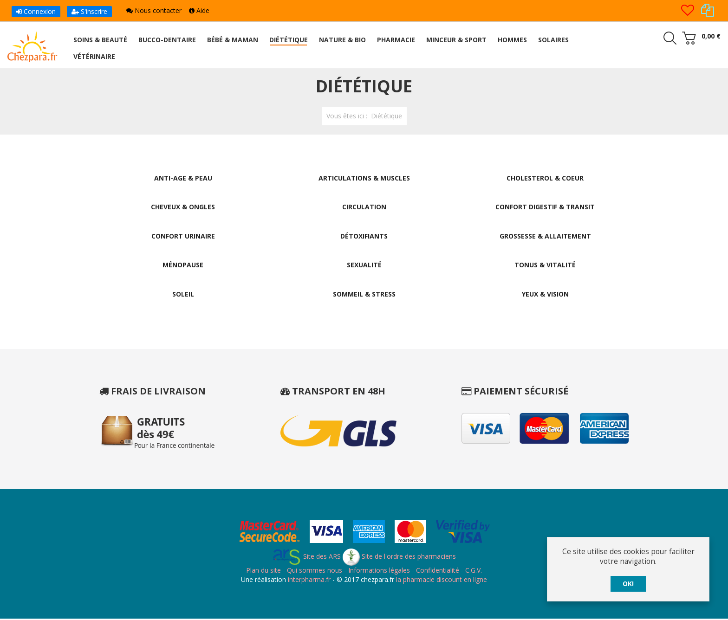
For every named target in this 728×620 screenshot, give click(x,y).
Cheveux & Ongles (183, 207)
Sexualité (364, 265)
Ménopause (182, 265)
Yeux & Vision (545, 295)
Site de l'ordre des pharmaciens (399, 557)
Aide (199, 10)
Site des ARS (306, 557)
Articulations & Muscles (364, 178)
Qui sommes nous (314, 571)
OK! (628, 583)
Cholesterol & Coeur (545, 178)
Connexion (36, 11)
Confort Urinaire (183, 236)
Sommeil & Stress (364, 295)
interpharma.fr (308, 580)
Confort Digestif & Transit (545, 207)
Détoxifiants (364, 236)
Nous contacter (154, 10)
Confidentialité (437, 571)
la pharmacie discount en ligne (441, 580)
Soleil (183, 295)
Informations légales (379, 571)
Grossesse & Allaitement (545, 236)
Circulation (364, 207)
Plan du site (263, 571)
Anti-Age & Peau (183, 178)
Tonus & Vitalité (545, 265)
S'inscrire (89, 11)
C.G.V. (473, 571)
